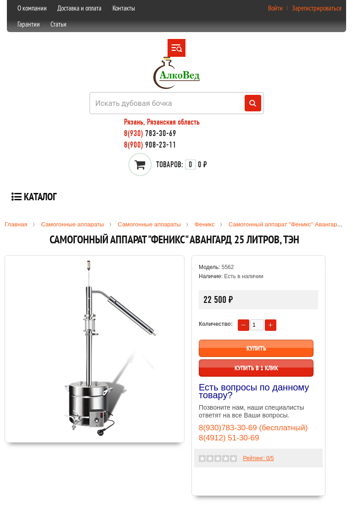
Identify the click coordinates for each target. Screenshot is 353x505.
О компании (32, 8)
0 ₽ (181, 164)
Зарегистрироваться (317, 8)
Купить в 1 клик (256, 368)
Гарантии (28, 24)
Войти (275, 8)
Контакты (123, 8)
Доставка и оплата (79, 8)
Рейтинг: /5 (258, 458)
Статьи (58, 24)
